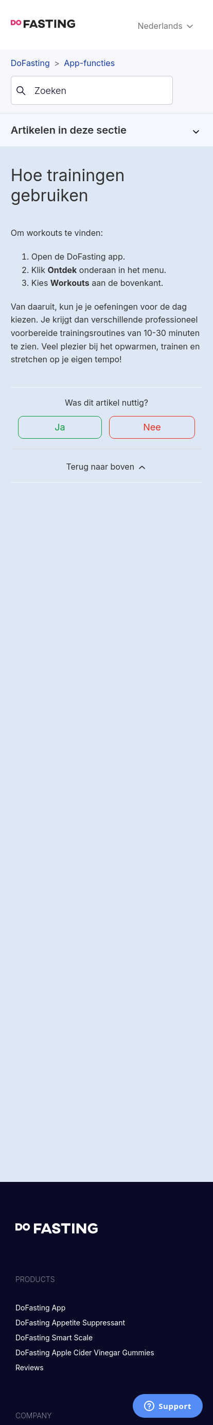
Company (33, 1415)
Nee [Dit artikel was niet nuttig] (152, 427)
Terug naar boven (106, 466)
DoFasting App (40, 1307)
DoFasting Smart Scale (54, 1337)
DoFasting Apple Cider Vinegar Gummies (84, 1352)
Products (35, 1279)
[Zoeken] (92, 90)
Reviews (29, 1367)
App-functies (89, 63)
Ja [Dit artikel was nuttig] (60, 427)
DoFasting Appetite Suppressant (70, 1322)
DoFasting (30, 63)
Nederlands (166, 26)
